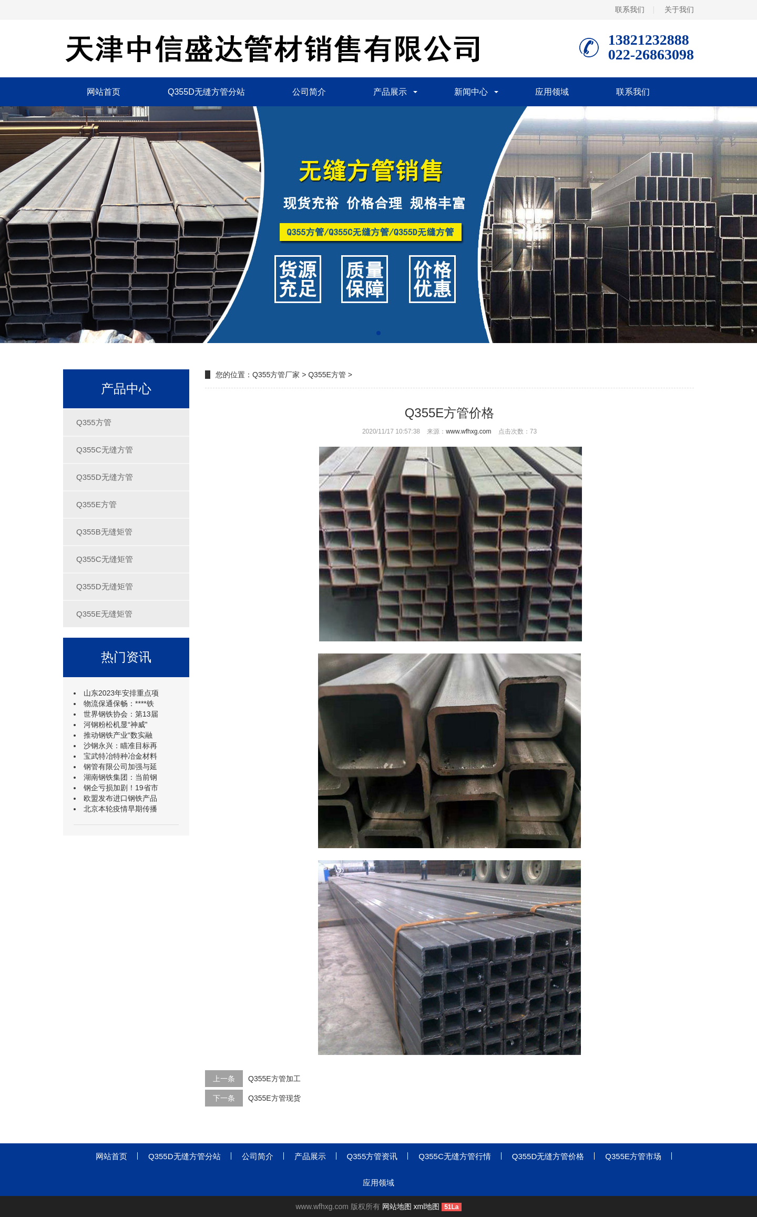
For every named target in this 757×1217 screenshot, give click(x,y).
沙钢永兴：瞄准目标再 (120, 745)
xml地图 (427, 1206)
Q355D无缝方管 (104, 476)
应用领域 (552, 91)
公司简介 (309, 91)
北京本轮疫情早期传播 (120, 808)
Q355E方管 (96, 504)
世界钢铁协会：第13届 (121, 714)
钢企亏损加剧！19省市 (121, 787)
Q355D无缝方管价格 (548, 1156)
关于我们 (679, 9)
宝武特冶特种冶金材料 (120, 756)
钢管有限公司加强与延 (120, 766)
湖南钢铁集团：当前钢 (120, 777)
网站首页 (103, 91)
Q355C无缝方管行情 (454, 1156)
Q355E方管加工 (274, 1078)
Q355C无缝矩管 (104, 559)
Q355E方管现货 (274, 1098)
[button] (378, 333)
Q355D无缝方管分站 (206, 91)
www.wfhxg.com (468, 431)
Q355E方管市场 (633, 1156)
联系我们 (630, 9)
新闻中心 (471, 91)
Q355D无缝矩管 (104, 586)
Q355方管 (93, 422)
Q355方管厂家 (276, 374)
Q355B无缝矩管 (104, 531)
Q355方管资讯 (372, 1156)
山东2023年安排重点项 (121, 693)
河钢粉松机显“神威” (115, 724)
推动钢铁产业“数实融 (118, 735)
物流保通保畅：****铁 (119, 703)
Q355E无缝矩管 (104, 613)
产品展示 (390, 91)
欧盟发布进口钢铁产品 (120, 798)
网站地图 (397, 1206)
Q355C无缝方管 (104, 449)
